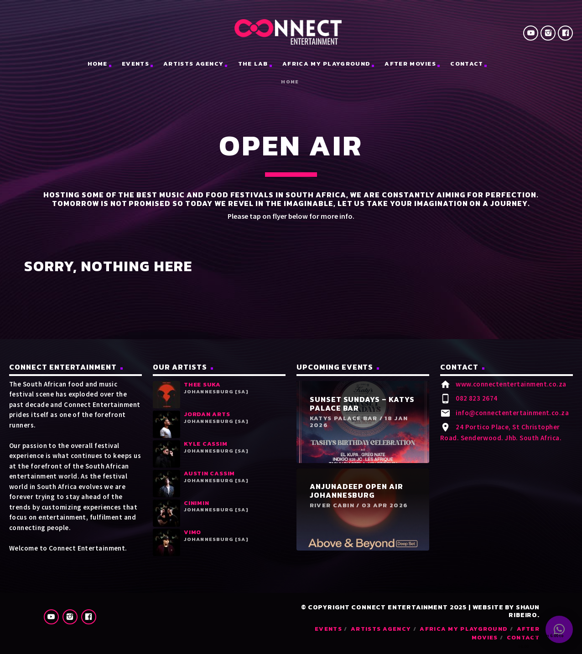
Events (135, 63)
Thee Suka (202, 384)
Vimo (192, 532)
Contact (466, 63)
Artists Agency (193, 63)
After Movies (410, 63)
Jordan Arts (207, 414)
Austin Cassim (209, 473)
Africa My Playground (326, 63)
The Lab (253, 63)
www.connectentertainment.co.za (511, 384)
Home (290, 81)
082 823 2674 (476, 398)
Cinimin (196, 503)
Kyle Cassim (206, 443)
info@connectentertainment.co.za (512, 412)
